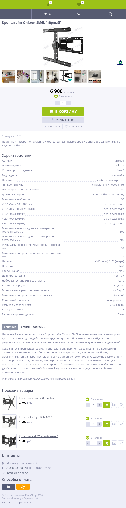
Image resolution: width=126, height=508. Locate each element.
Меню (47, 14)
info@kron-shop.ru (17, 473)
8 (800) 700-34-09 (16, 468)
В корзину (63, 111)
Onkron (119, 165)
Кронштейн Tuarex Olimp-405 (36, 398)
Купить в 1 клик (63, 119)
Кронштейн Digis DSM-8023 (35, 417)
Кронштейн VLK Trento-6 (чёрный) (39, 436)
